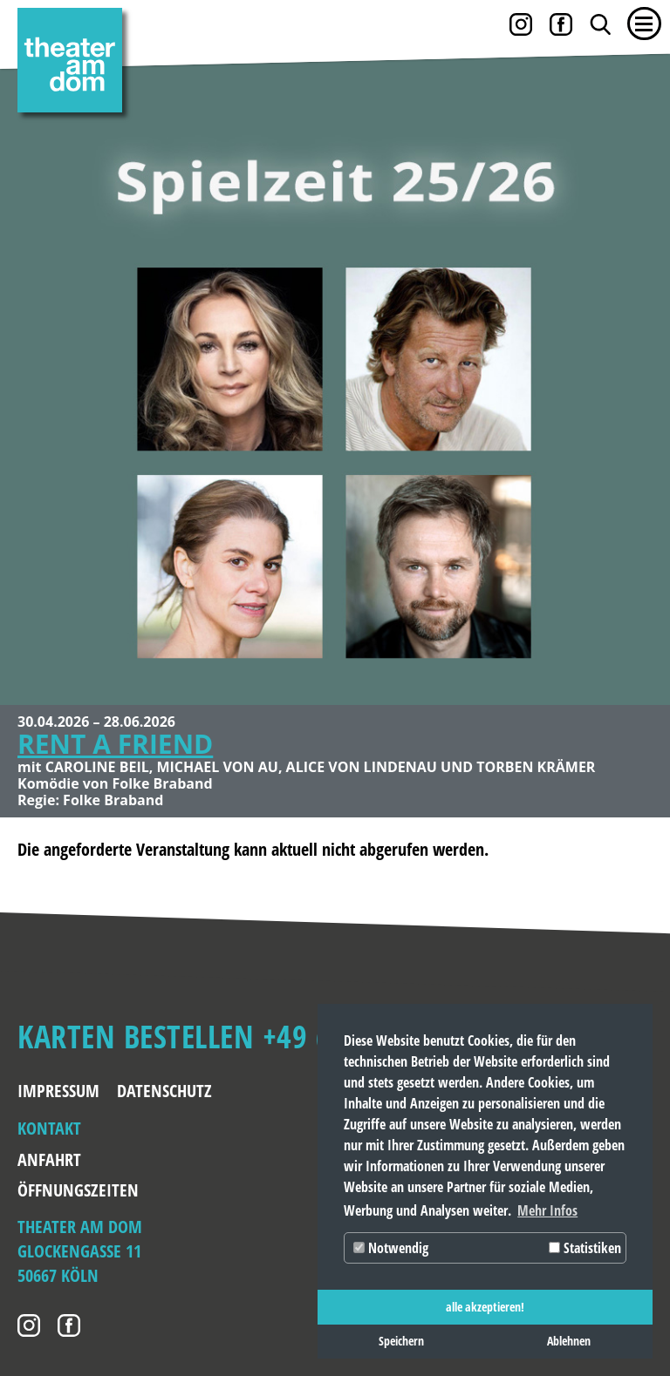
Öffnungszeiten (61, 1190)
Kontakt (49, 1128)
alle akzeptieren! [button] (485, 1306)
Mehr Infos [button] (547, 1210)
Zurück (30, 362)
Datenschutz (164, 1090)
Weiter (639, 362)
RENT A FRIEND (115, 744)
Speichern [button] (401, 1340)
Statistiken (585, 1247)
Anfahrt (49, 1159)
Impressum (58, 1090)
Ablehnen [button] (569, 1340)
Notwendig (390, 1247)
